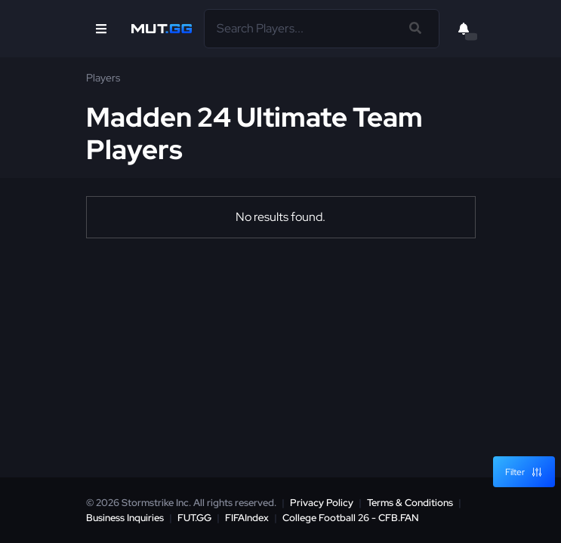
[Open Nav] (101, 29)
